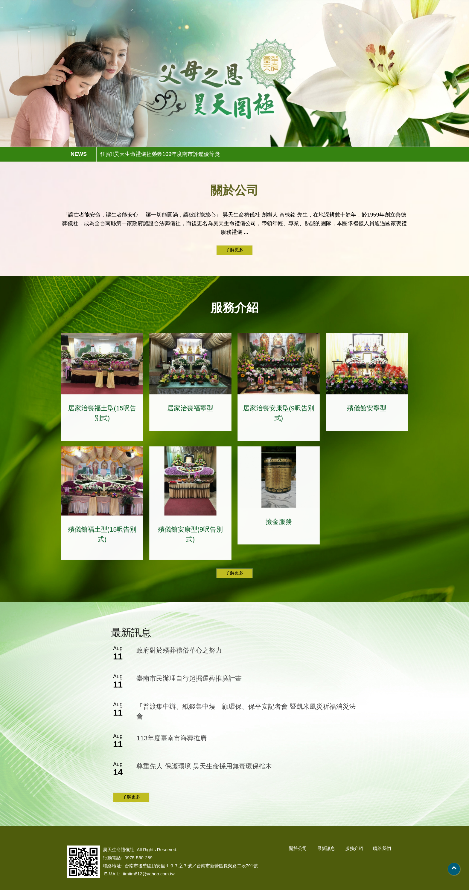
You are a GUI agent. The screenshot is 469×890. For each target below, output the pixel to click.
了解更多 (234, 249)
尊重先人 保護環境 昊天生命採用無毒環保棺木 (204, 766)
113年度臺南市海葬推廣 (171, 738)
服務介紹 (346, 21)
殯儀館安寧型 (367, 415)
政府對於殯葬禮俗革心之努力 (179, 650)
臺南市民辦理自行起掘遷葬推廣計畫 (189, 678)
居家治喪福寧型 (190, 415)
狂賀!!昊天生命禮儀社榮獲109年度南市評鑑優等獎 (160, 154)
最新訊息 (305, 21)
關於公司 (263, 21)
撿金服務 (278, 529)
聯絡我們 (387, 21)
